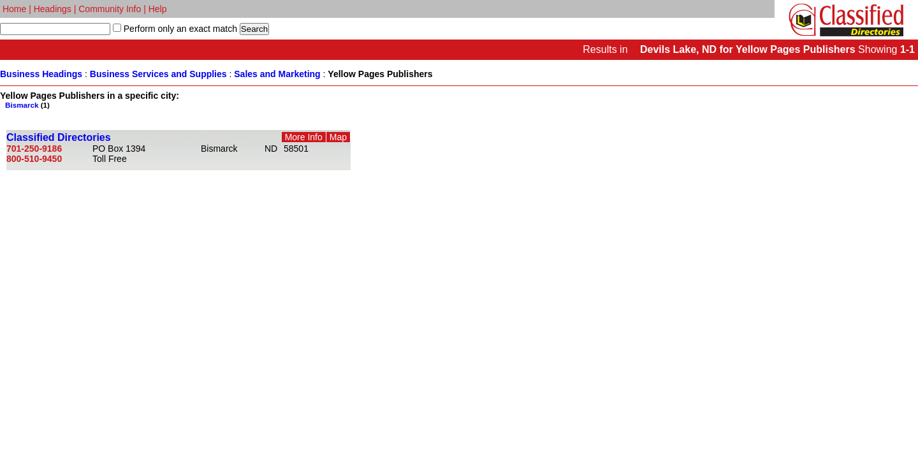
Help (158, 9)
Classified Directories (58, 137)
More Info (304, 137)
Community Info (109, 9)
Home (14, 9)
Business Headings (41, 74)
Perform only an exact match (179, 29)
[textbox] (55, 29)
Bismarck (22, 105)
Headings (52, 9)
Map (338, 137)
